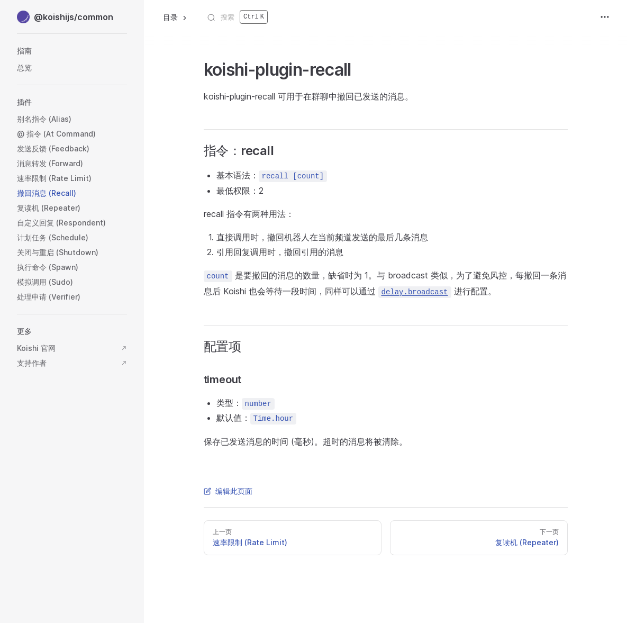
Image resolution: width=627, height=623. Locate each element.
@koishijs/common (65, 17)
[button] (72, 50)
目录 (175, 17)
